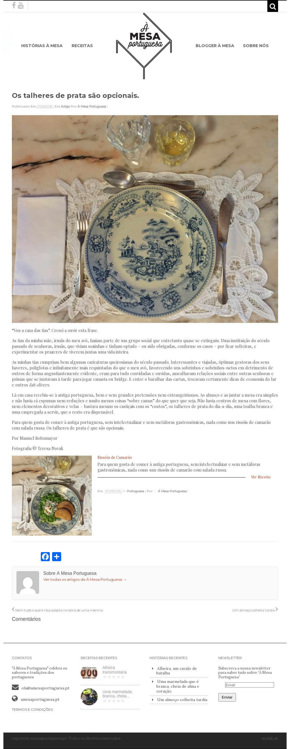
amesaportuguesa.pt (40, 699)
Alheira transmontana (115, 669)
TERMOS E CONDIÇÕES (32, 709)
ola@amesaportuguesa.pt (45, 688)
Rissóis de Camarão (114, 457)
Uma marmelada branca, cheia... (117, 693)
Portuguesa (135, 491)
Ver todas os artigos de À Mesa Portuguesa (85, 579)
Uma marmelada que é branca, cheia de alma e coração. (177, 686)
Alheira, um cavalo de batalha (176, 671)
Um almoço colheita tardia (255, 610)
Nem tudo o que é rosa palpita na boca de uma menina (57, 610)
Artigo (65, 106)
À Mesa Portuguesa (92, 106)
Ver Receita (260, 477)
